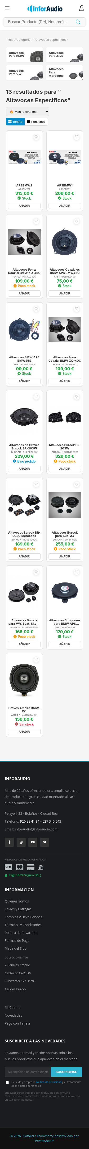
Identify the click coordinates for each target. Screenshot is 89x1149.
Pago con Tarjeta (18, 1023)
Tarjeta (15, 122)
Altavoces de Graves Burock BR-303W (24, 446)
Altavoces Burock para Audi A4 (65, 534)
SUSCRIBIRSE (66, 1072)
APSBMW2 (24, 185)
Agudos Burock (15, 989)
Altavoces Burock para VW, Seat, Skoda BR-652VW (24, 622)
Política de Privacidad (21, 932)
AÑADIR (24, 205)
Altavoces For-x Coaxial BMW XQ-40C (65, 359)
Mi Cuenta (12, 1007)
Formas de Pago (17, 940)
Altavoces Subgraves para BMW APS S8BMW (64, 622)
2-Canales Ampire (17, 965)
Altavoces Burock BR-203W (65, 446)
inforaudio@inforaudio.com (36, 829)
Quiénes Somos (17, 901)
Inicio (9, 39)
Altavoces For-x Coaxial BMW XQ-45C (24, 271)
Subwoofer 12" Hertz (19, 981)
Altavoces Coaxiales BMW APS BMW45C (65, 271)
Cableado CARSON (18, 973)
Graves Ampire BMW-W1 (24, 709)
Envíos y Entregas (18, 909)
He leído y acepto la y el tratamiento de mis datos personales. (46, 1083)
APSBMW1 (64, 185)
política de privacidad (49, 1082)
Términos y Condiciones (23, 924)
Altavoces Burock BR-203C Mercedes (24, 534)
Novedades (13, 1015)
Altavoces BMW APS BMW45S (24, 359)
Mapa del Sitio (16, 948)
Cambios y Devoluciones (23, 917)
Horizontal (36, 122)
